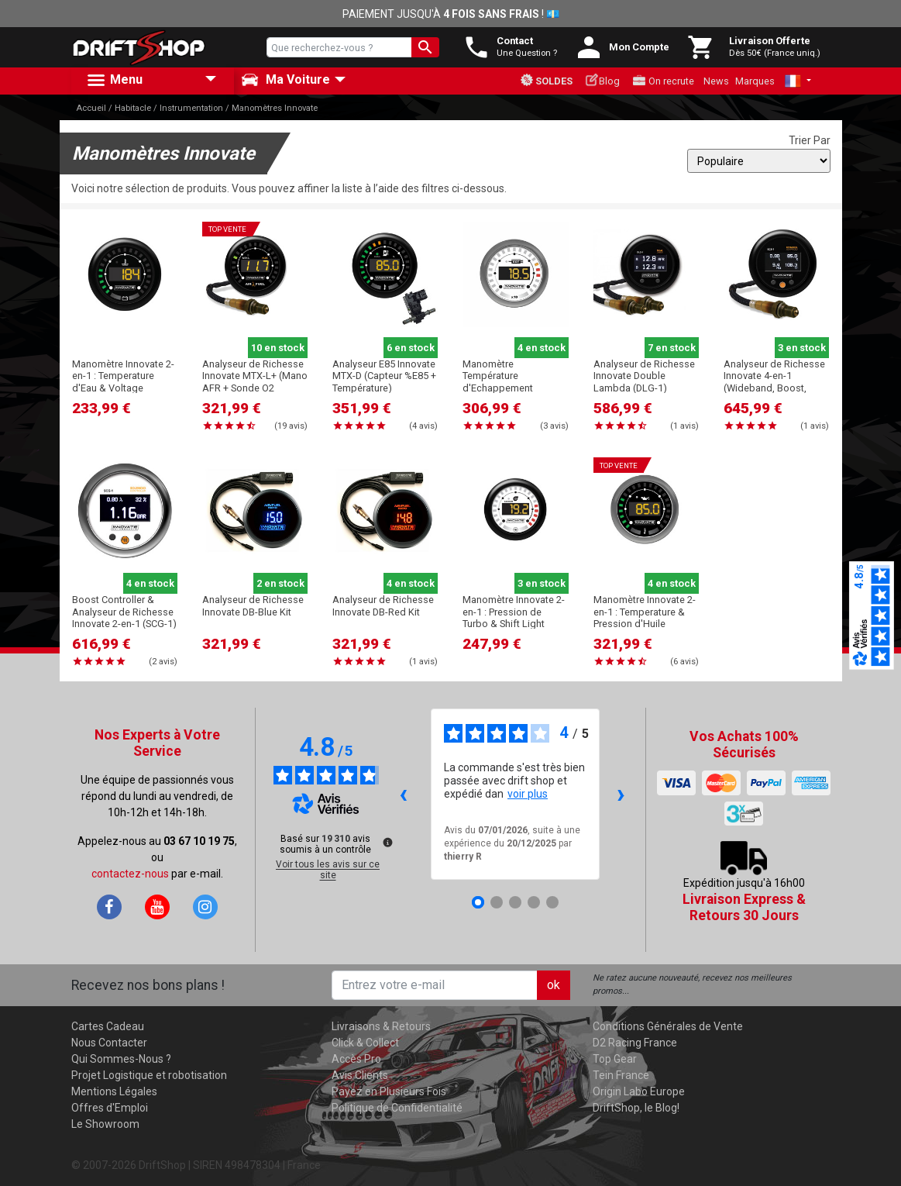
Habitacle (133, 108)
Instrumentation (191, 108)
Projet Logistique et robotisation (149, 1075)
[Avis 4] (534, 902)
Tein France (621, 1075)
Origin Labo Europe (639, 1091)
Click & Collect (365, 1042)
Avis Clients (360, 1075)
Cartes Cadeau (107, 1026)
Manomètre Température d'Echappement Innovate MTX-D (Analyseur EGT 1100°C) (515, 387)
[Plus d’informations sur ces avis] (386, 841)
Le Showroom (105, 1124)
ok (553, 984)
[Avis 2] (496, 902)
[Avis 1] (478, 902)
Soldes (546, 80)
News (716, 81)
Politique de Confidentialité (397, 1108)
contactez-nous (130, 873)
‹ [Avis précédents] (403, 793)
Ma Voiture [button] (285, 80)
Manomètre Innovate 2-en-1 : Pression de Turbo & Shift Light (514, 611)
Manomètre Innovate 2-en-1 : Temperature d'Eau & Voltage (123, 376)
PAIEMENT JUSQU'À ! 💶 (450, 14)
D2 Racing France (635, 1042)
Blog (602, 80)
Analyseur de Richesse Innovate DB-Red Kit (383, 605)
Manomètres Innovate (275, 108)
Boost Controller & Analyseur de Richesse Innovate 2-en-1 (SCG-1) (124, 611)
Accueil (91, 108)
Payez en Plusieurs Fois (389, 1091)
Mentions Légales (114, 1091)
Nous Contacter (109, 1042)
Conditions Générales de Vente (668, 1026)
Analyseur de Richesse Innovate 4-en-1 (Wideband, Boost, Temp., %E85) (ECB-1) (774, 381)
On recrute (663, 80)
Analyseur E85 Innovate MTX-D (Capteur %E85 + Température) (384, 376)
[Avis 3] (515, 902)
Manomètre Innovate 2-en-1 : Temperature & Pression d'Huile (644, 611)
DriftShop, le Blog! (636, 1108)
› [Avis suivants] (621, 793)
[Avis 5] (552, 902)
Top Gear (615, 1059)
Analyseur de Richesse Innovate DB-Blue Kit (253, 605)
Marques (755, 81)
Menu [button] (114, 80)
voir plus (527, 794)
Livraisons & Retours (381, 1026)
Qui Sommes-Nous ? (121, 1059)
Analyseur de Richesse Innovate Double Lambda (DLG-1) (644, 376)
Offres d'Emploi (109, 1108)
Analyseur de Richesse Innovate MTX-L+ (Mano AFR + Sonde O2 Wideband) (255, 381)
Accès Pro (356, 1059)
